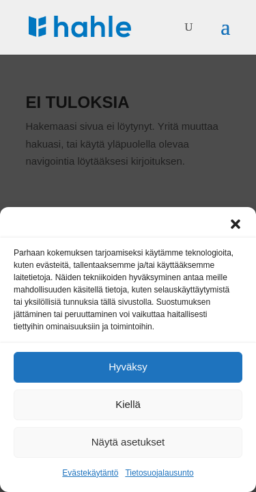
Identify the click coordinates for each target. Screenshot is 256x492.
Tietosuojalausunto (159, 473)
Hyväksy (128, 366)
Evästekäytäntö (90, 473)
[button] (235, 224)
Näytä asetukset (128, 442)
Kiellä (128, 404)
